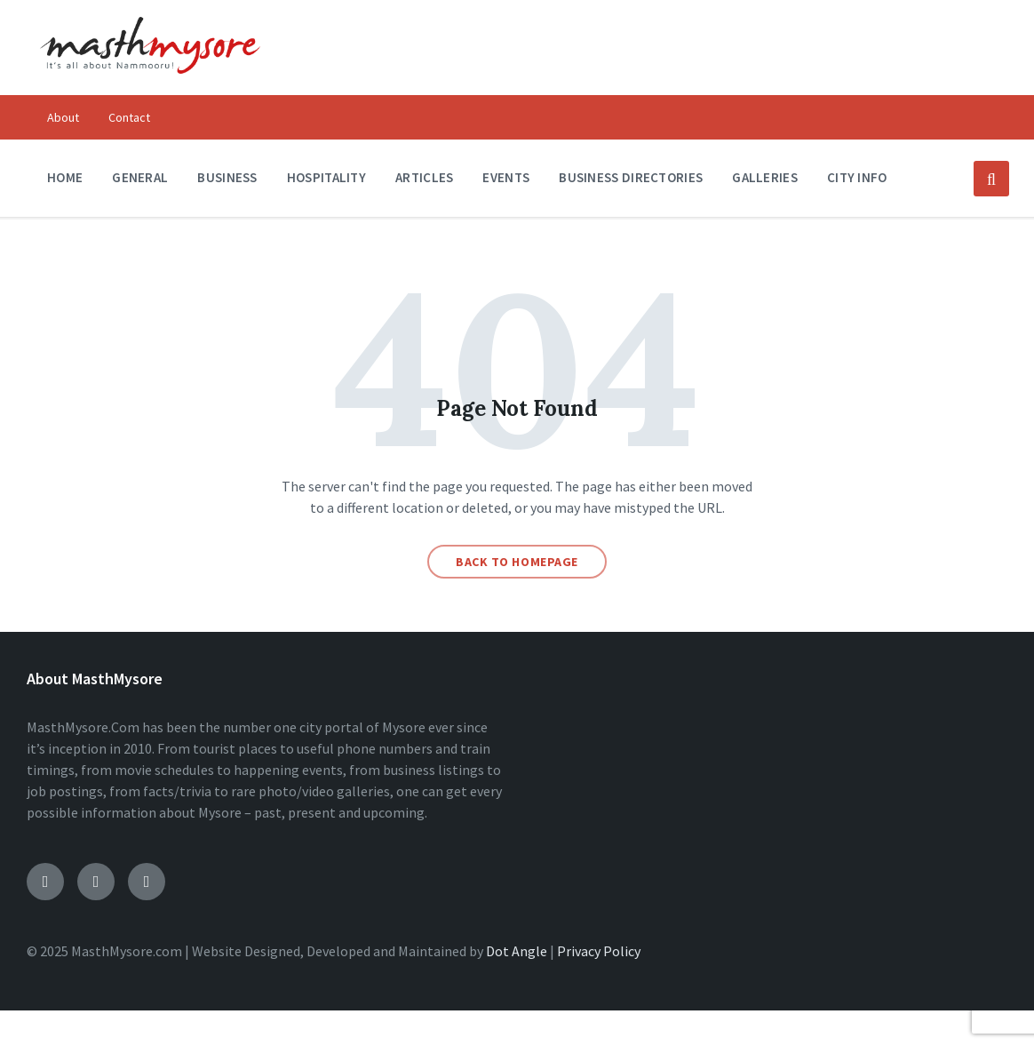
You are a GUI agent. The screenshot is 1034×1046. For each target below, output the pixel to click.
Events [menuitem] (505, 177)
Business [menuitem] (227, 177)
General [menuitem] (140, 177)
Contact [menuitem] (129, 117)
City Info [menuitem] (857, 177)
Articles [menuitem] (424, 177)
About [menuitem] (63, 117)
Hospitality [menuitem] (326, 177)
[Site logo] (150, 85)
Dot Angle (516, 951)
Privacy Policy (598, 951)
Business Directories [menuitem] (631, 177)
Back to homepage (517, 562)
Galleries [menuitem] (765, 177)
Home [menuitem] (65, 177)
